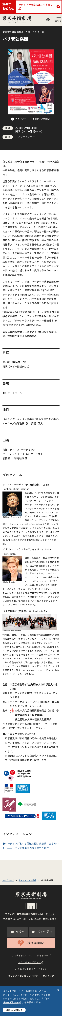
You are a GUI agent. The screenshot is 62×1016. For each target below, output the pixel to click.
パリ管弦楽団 (47, 880)
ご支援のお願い (31, 943)
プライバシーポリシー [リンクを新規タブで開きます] (29, 962)
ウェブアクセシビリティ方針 (23, 976)
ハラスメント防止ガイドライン (31, 969)
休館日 (46, 919)
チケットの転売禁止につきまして (36, 7)
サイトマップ (44, 956)
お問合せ (17, 932)
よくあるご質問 (42, 932)
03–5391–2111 (19, 919)
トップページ (8, 880)
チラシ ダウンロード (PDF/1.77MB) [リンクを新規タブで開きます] (31, 119)
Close (58, 7)
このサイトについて (21, 956)
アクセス (50, 914)
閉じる (58, 989)
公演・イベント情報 (27, 880)
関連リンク (48, 976)
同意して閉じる (14, 1010)
